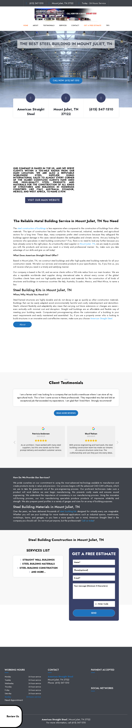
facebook (93, 695)
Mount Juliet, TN (87, 243)
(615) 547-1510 (36, 3)
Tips (107, 25)
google (98, 695)
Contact (75, 25)
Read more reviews (66, 413)
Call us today (88, 520)
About (35, 25)
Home (25, 25)
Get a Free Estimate (92, 25)
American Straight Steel (101, 318)
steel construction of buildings (32, 228)
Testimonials (48, 25)
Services (63, 25)
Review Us (10, 716)
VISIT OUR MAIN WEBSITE (44, 200)
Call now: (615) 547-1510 (66, 80)
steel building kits (68, 511)
